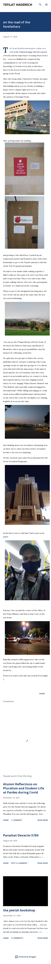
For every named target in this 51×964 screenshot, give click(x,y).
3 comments (17, 938)
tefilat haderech (17, 4)
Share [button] (42, 693)
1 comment (16, 820)
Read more (43, 820)
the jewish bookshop (19, 910)
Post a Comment (19, 863)
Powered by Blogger (25, 957)
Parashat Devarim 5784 (20, 835)
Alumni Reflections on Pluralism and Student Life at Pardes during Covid (23, 788)
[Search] (40, 4)
